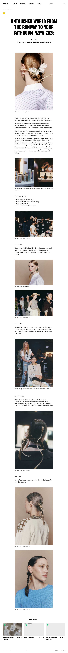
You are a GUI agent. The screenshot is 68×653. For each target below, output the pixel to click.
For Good (31, 4)
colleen (5, 4)
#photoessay (21, 42)
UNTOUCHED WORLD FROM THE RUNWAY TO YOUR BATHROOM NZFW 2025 (34, 27)
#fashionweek (45, 42)
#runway (36, 42)
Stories (39, 4)
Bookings (23, 4)
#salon (29, 42)
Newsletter (57, 650)
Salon (15, 4)
